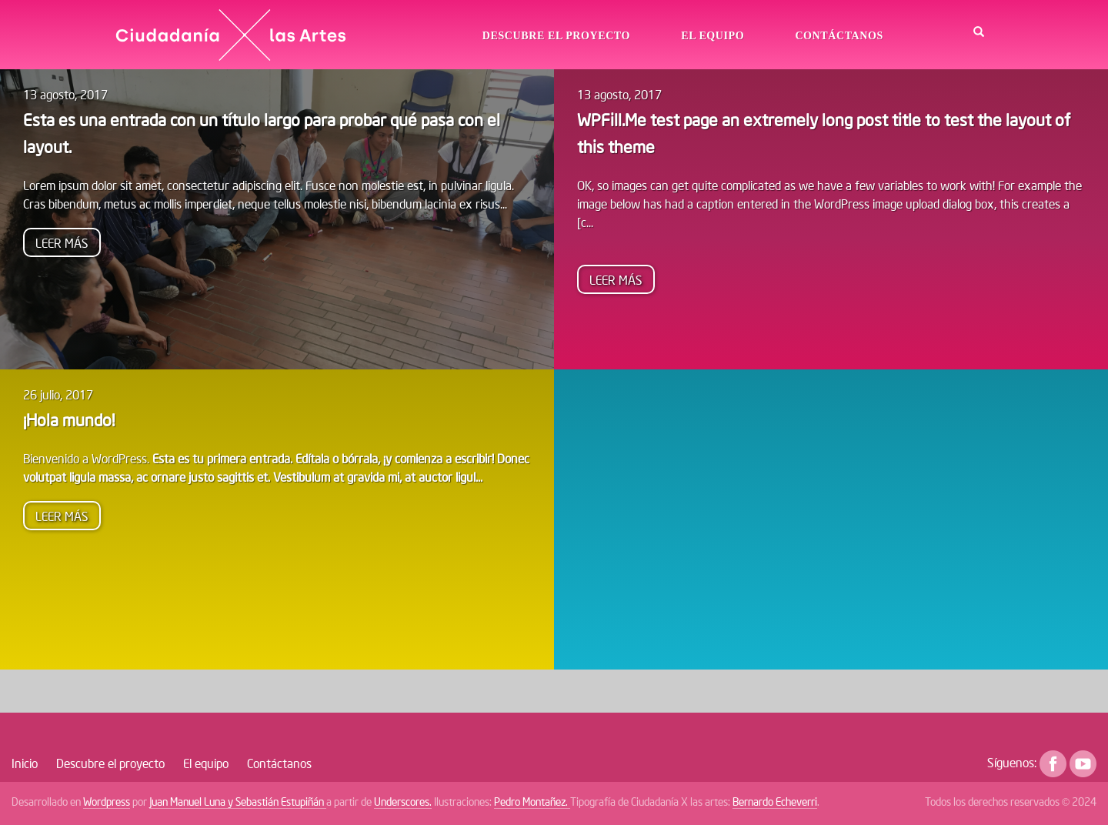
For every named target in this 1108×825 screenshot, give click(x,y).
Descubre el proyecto (556, 36)
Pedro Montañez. (532, 801)
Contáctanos (839, 36)
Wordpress (106, 801)
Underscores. (403, 801)
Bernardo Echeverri (775, 801)
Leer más (68, 244)
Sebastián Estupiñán (280, 801)
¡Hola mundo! (69, 419)
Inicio (25, 762)
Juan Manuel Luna (188, 801)
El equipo (712, 36)
